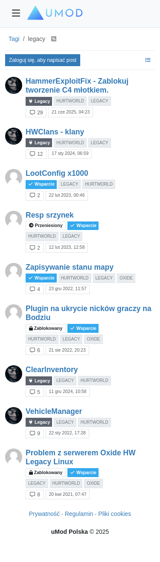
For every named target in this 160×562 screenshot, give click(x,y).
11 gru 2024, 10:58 (67, 391)
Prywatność (44, 513)
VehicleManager (54, 411)
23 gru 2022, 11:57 (67, 288)
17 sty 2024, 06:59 (70, 153)
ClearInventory (52, 369)
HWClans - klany (55, 132)
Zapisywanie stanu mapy (69, 267)
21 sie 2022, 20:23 (67, 349)
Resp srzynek (50, 215)
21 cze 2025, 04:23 (71, 111)
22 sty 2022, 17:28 (67, 432)
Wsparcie (41, 184)
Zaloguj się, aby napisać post (42, 60)
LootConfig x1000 (57, 173)
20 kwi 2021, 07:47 (67, 494)
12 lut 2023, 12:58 (66, 247)
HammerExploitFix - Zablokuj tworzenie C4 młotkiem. (77, 85)
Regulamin (79, 513)
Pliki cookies (114, 513)
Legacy (39, 101)
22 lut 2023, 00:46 (66, 195)
